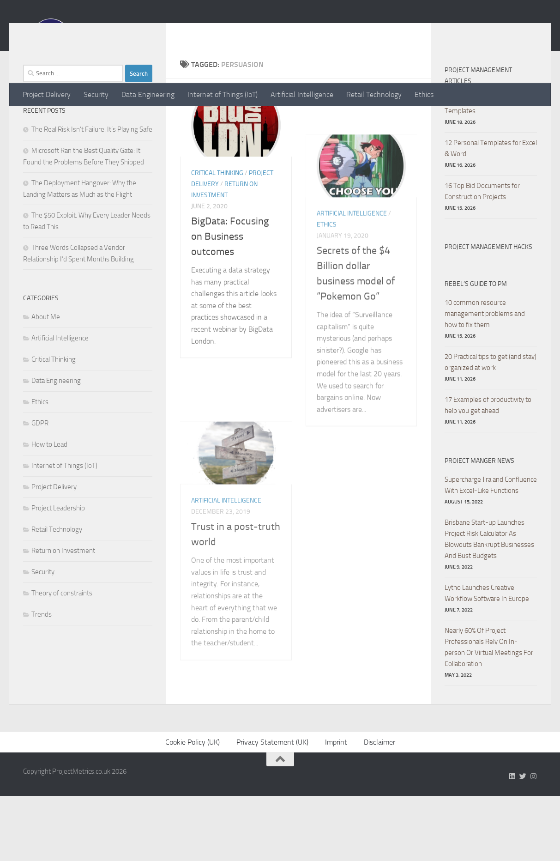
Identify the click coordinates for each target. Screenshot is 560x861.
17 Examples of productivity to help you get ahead (488, 460)
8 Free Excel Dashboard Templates (478, 160)
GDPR (39, 478)
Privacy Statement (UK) (272, 807)
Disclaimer (379, 807)
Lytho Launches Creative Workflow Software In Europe (487, 648)
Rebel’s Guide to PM (476, 339)
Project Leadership (58, 563)
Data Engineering (148, 94)
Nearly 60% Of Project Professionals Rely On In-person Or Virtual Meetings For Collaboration (489, 702)
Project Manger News (479, 516)
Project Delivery (47, 94)
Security (96, 94)
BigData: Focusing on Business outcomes (230, 420)
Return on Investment (63, 606)
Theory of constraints (61, 648)
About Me (45, 372)
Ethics (424, 94)
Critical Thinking (217, 357)
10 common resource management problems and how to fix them (485, 369)
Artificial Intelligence (302, 94)
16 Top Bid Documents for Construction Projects (482, 246)
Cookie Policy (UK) (192, 807)
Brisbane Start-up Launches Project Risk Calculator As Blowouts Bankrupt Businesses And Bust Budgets (489, 594)
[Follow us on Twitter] (522, 841)
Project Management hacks (488, 302)
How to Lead (49, 500)
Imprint (336, 807)
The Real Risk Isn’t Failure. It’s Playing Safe (91, 185)
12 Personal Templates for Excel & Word (491, 203)
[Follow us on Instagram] (533, 841)
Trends (41, 670)
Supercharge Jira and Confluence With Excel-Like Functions (491, 540)
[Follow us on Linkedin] (512, 841)
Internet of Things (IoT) (222, 94)
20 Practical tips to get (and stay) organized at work (490, 417)
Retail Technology (374, 94)
